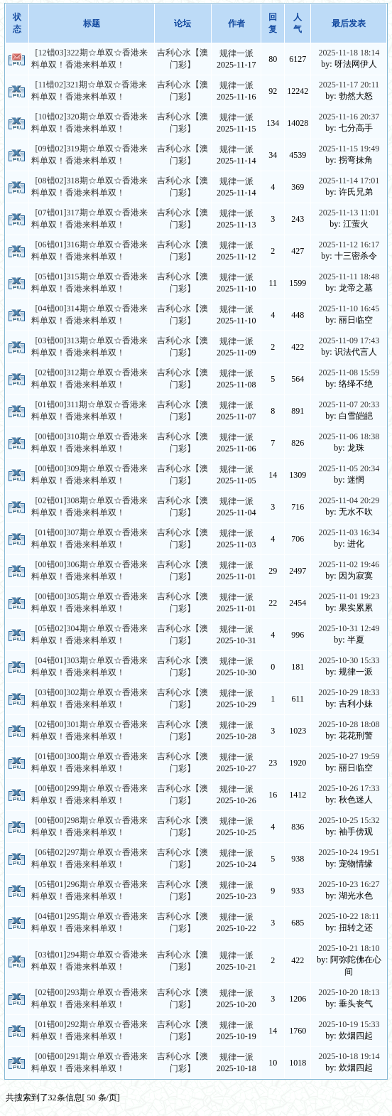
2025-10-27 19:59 (348, 756)
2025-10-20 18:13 (348, 992)
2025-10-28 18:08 (348, 724)
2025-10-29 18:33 (348, 692)
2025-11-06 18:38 (348, 436)
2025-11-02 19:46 (348, 564)
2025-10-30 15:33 (348, 660)
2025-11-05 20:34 (348, 468)
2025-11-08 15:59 (348, 372)
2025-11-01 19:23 (348, 596)
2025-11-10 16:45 (348, 308)
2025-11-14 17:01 (348, 181)
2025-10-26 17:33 (348, 788)
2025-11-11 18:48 (349, 276)
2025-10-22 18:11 (348, 916)
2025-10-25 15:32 (348, 820)
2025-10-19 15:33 (348, 1024)
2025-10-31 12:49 (348, 628)
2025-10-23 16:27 (348, 884)
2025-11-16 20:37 (348, 117)
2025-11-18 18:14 (348, 53)
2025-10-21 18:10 (348, 948)
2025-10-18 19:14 (348, 1056)
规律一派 (236, 53)
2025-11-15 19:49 (348, 149)
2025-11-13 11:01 (349, 213)
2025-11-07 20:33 (348, 404)
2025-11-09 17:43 (348, 340)
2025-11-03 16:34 (348, 532)
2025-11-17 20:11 (349, 85)
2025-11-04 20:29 (348, 500)
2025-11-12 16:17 (348, 245)
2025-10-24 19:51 (348, 852)
